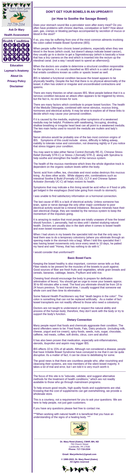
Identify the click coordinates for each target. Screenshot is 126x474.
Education (16, 65)
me (98, 408)
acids (62, 175)
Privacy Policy (16, 81)
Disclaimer (16, 86)
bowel (51, 263)
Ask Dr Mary (16, 29)
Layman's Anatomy (16, 70)
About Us (17, 75)
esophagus (60, 190)
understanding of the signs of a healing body (59, 417)
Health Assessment (16, 34)
